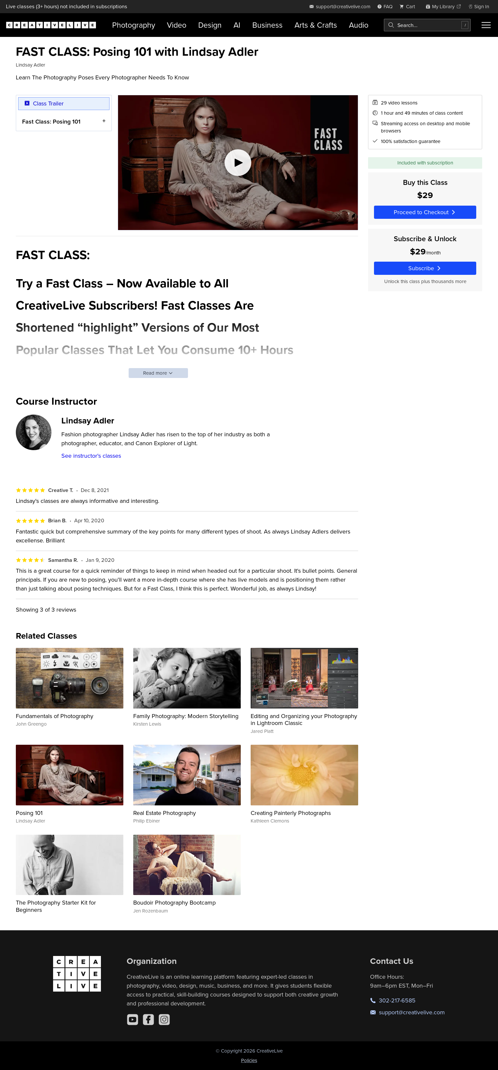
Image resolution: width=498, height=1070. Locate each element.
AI (236, 24)
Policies (249, 1060)
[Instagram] (164, 1020)
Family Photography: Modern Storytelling (185, 716)
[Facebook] (148, 1020)
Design (210, 24)
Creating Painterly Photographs (291, 813)
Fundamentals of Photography (54, 716)
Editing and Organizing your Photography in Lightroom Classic (304, 719)
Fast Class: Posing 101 (51, 121)
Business (267, 24)
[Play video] (238, 162)
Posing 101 (29, 813)
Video (176, 24)
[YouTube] (133, 1020)
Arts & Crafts (316, 24)
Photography (133, 24)
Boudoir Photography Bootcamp (174, 902)
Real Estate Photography (164, 813)
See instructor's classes (91, 455)
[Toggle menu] (486, 25)
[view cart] (408, 6)
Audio (358, 24)
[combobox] (427, 25)
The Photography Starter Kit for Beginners (56, 906)
